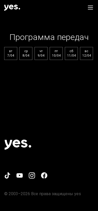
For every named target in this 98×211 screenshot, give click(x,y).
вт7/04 (10, 53)
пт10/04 (56, 53)
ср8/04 (25, 53)
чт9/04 (41, 53)
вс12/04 (86, 53)
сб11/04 (71, 53)
